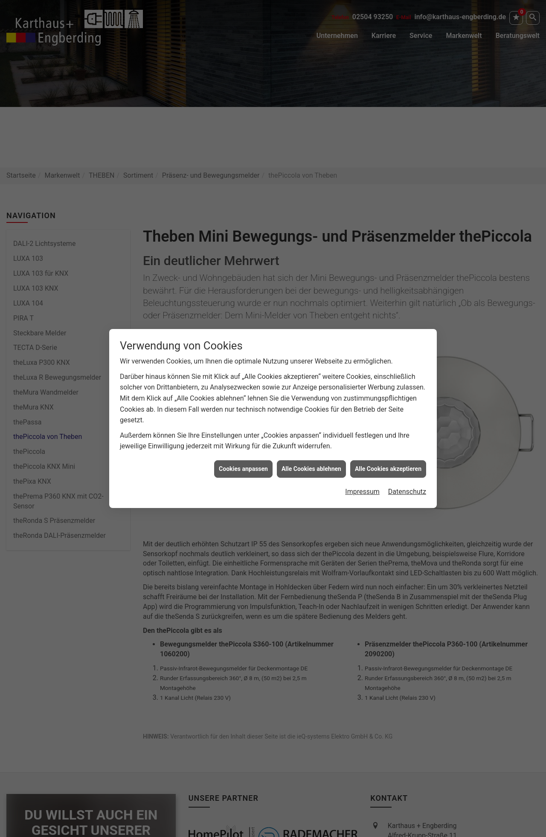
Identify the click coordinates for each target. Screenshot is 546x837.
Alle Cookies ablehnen (311, 461)
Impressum (362, 485)
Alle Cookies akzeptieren (388, 461)
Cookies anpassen (243, 461)
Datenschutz (407, 485)
